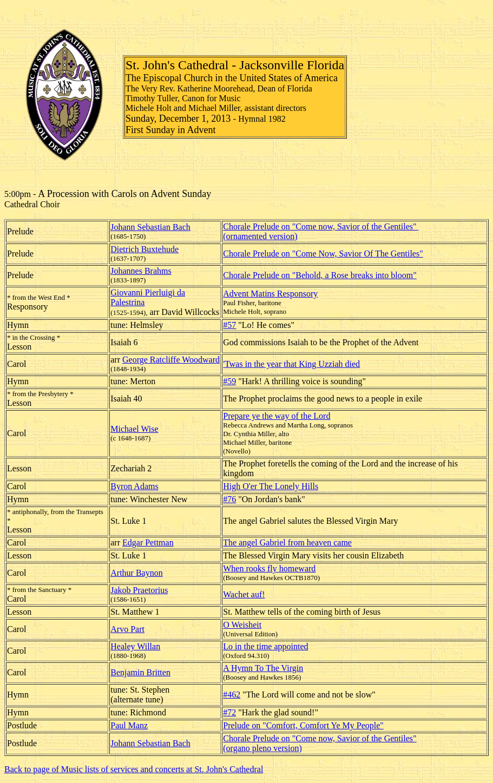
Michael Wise (134, 428)
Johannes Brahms (140, 270)
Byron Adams (134, 486)
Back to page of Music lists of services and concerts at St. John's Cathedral (133, 769)
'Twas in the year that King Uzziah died (291, 364)
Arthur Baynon (136, 572)
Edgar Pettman (148, 542)
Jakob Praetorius (139, 590)
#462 (231, 694)
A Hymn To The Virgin (263, 668)
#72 (229, 712)
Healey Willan (135, 646)
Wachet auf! (244, 594)
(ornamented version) (260, 236)
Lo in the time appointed (265, 646)
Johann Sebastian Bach (150, 227)
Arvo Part (127, 629)
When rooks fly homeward (269, 568)
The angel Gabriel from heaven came (287, 542)
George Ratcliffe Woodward (171, 359)
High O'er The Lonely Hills (270, 486)
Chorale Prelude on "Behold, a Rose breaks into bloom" (319, 275)
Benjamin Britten (140, 672)
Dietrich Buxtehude (144, 249)
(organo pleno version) (262, 748)
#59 (229, 381)
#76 (229, 499)
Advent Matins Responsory (270, 293)
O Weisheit (242, 624)
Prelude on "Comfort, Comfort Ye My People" (303, 725)
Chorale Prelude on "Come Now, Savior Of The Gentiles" (323, 253)
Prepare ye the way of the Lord (276, 415)
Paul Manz (129, 725)
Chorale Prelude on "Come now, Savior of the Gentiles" (320, 226)
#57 (229, 325)
